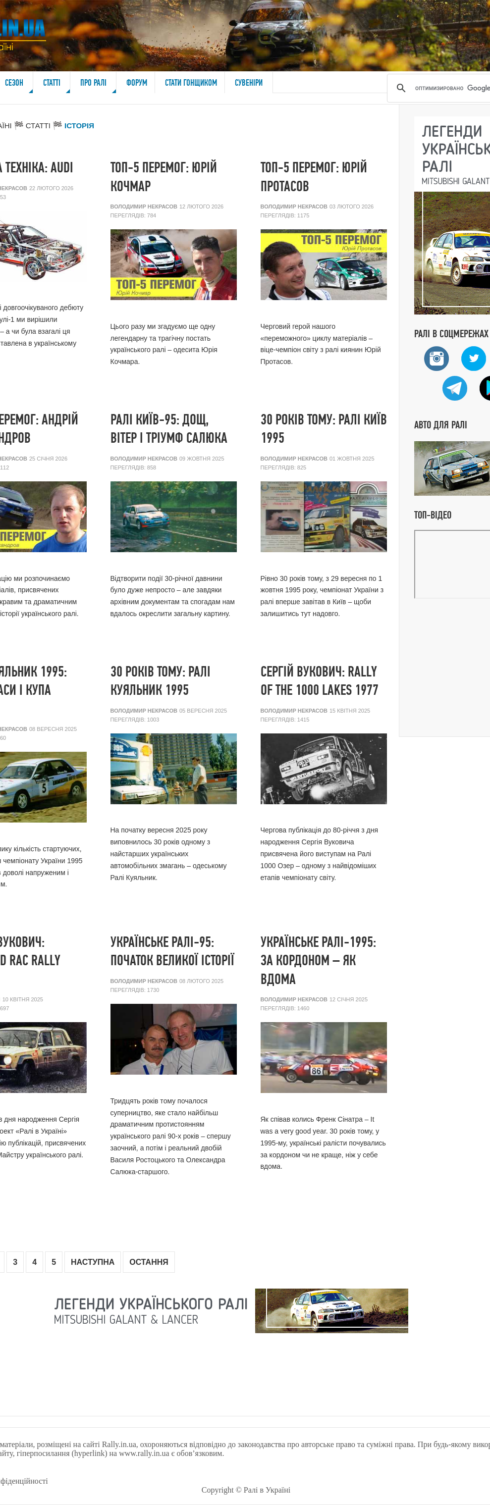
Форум (136, 82)
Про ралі (98, 85)
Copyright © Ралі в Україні (246, 1490)
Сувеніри (249, 82)
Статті (57, 85)
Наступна (92, 1262)
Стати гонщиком (191, 82)
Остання (148, 1262)
